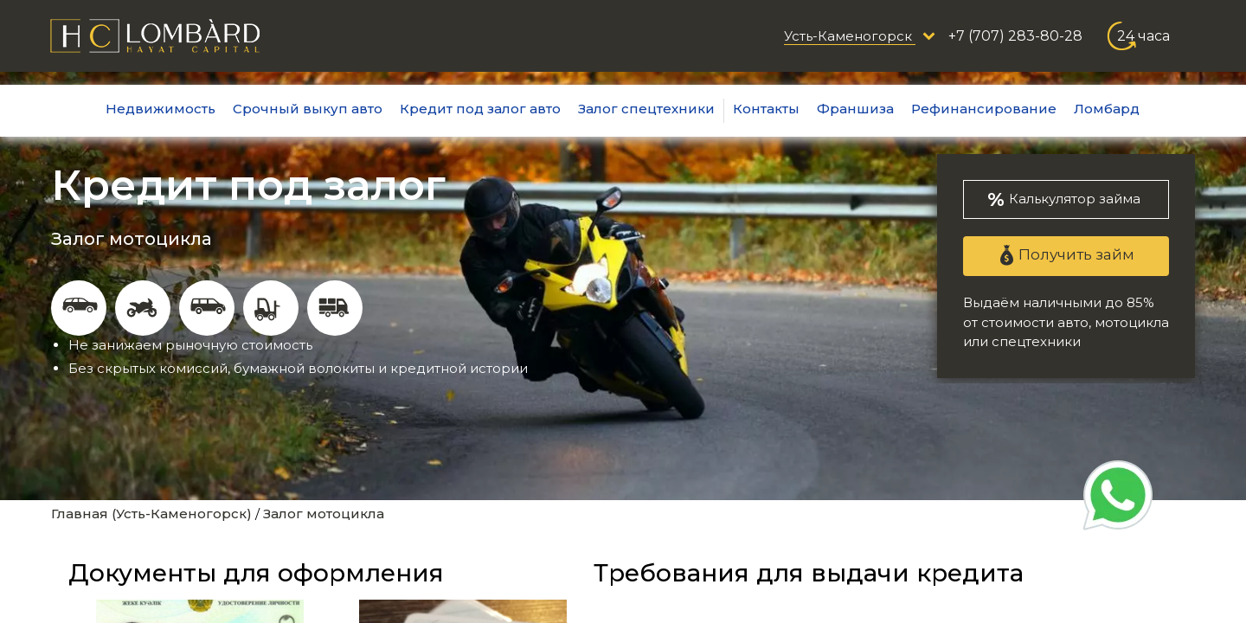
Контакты (766, 108)
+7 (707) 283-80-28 (1015, 36)
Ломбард (1107, 108)
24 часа (1143, 36)
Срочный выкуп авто (307, 108)
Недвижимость (160, 108)
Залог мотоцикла (323, 513)
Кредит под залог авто (480, 108)
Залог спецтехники (646, 108)
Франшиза (855, 108)
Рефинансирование (984, 108)
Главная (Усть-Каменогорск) (151, 513)
